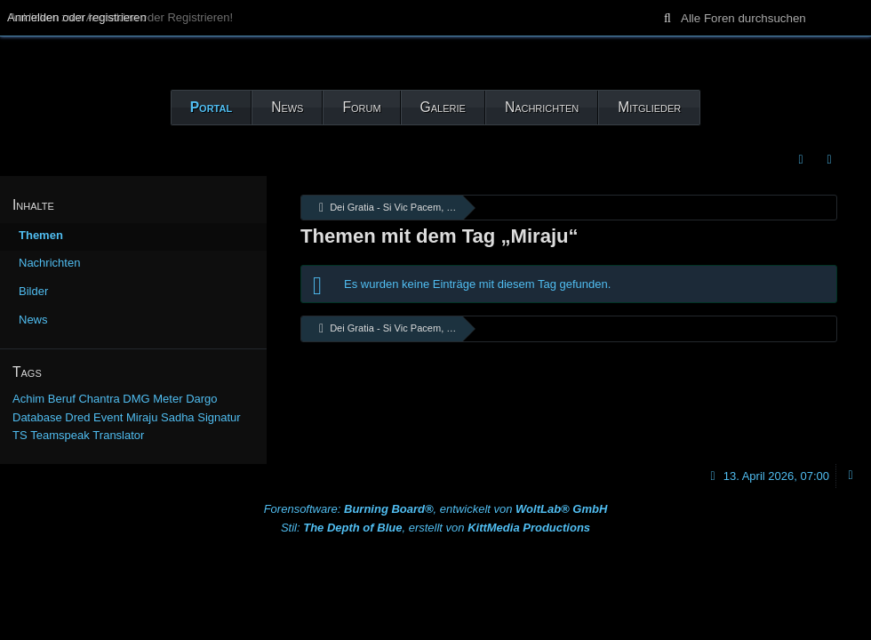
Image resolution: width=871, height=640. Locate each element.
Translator (118, 435)
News (287, 107)
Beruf (62, 398)
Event (108, 417)
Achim (28, 398)
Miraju (141, 417)
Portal (211, 107)
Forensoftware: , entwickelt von (436, 509)
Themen (41, 235)
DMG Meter (152, 398)
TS (20, 435)
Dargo (201, 398)
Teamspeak (59, 435)
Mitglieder (649, 107)
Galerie (443, 107)
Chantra (98, 398)
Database (37, 417)
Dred (77, 417)
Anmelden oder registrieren (77, 17)
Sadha (178, 417)
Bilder (33, 291)
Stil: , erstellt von (435, 527)
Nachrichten (542, 107)
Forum (361, 107)
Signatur (218, 417)
